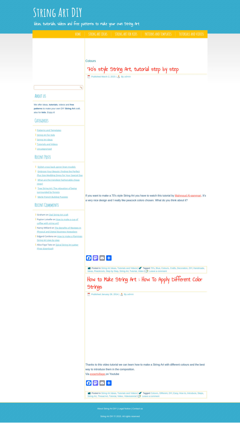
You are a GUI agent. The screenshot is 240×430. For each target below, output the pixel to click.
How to (182, 393)
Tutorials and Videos (191, 34)
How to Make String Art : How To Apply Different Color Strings (144, 283)
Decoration (182, 268)
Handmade (198, 268)
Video (141, 271)
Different (163, 393)
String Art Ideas (98, 34)
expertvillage (98, 374)
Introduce (191, 393)
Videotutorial (130, 396)
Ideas (90, 271)
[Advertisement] (59, 61)
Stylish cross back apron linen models (57, 166)
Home (78, 34)
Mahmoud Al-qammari (188, 195)
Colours (165, 268)
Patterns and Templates (158, 34)
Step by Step (112, 271)
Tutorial (133, 271)
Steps (200, 393)
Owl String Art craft (58, 214)
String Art (124, 271)
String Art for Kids (126, 34)
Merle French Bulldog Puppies (53, 196)
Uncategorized (44, 148)
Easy (175, 393)
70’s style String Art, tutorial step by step (133, 69)
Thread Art (103, 396)
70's (152, 268)
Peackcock (99, 271)
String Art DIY (57, 12)
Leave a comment (158, 271)
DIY (190, 268)
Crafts (173, 268)
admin (127, 76)
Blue (158, 268)
